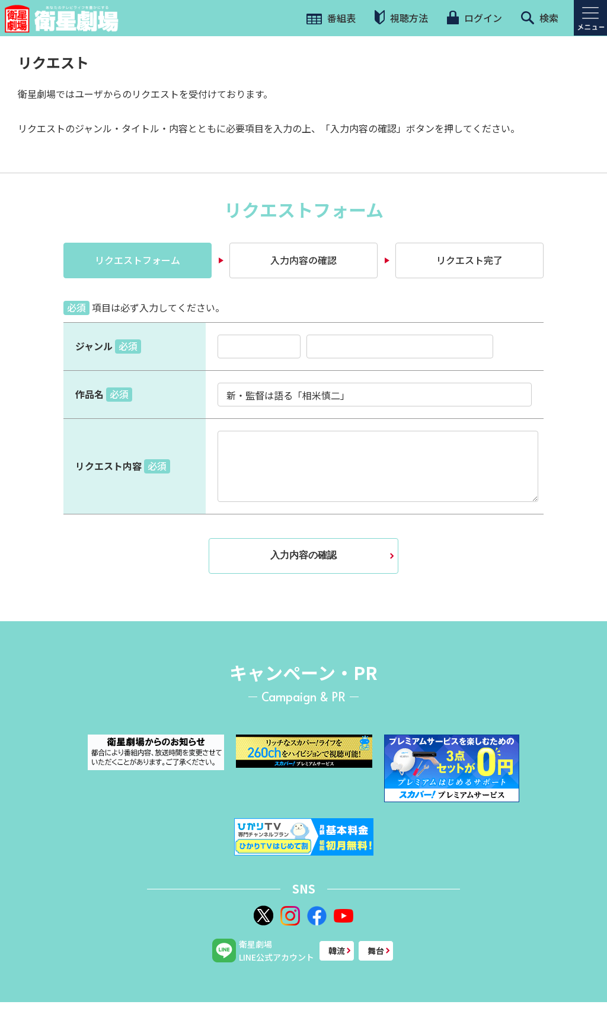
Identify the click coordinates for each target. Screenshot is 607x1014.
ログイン (474, 18)
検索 (539, 18)
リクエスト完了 (469, 260)
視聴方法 (401, 17)
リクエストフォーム (137, 260)
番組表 (331, 18)
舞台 (376, 950)
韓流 (336, 950)
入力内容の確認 (303, 260)
